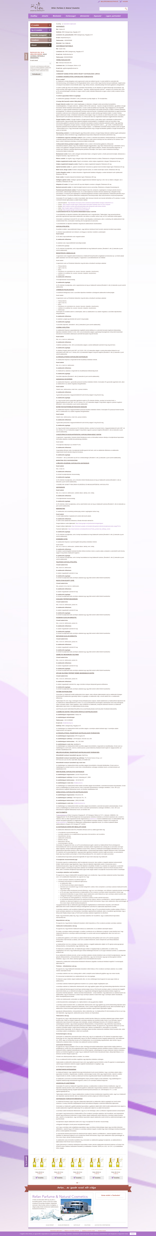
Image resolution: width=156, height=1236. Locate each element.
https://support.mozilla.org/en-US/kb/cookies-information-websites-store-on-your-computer (86, 204)
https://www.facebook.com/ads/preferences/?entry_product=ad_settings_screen (89, 529)
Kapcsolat (97, 16)
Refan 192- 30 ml (115, 1172)
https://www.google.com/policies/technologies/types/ (89, 523)
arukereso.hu (93, 818)
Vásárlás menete (102, 1230)
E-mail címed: (34, 60)
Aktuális (45, 16)
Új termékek (35, 25)
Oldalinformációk (63, 1225)
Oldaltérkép (50, 1225)
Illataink (33, 45)
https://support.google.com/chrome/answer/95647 (76, 210)
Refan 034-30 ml (40, 1172)
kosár (125, 1)
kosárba (40, 1178)
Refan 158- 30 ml (77, 1172)
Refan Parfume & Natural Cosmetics (60, 1197)
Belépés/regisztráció (109, 1)
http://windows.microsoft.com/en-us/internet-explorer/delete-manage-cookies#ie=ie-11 (90, 202)
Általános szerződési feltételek (71, 1230)
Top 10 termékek (36, 30)
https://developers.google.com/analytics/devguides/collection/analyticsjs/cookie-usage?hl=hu (96, 526)
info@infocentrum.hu (79, 803)
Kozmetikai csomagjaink (38, 35)
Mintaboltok (84, 16)
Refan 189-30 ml (97, 1172)
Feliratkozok (36, 74)
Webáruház (57, 16)
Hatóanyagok (71, 16)
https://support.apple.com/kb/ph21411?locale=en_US (76, 208)
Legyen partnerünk (113, 16)
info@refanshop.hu (68, 723)
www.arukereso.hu (62, 815)
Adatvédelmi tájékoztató (56, 1230)
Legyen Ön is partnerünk (102, 1225)
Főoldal (56, 6)
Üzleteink (87, 1225)
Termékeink (35, 40)
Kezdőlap (34, 16)
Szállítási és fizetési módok (88, 1230)
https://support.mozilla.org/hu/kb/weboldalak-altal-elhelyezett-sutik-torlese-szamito (84, 206)
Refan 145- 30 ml (58, 1172)
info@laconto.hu (78, 783)
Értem (133, 1234)
